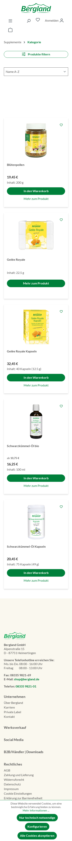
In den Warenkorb (36, 191)
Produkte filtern (36, 54)
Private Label (12, 712)
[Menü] (10, 20)
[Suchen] (28, 20)
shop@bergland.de (26, 679)
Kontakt (9, 716)
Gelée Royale (16, 259)
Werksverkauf (15, 727)
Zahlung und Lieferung (19, 775)
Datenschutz (12, 784)
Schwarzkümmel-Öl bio (23, 446)
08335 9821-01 (26, 686)
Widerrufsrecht (14, 779)
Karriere (9, 707)
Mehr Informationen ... (36, 810)
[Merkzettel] (37, 20)
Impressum (11, 789)
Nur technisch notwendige (37, 817)
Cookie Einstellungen (18, 793)
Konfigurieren (37, 826)
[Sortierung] (36, 71)
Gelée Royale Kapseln (22, 351)
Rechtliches (13, 764)
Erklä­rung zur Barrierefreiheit (23, 798)
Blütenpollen (15, 164)
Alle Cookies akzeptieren (37, 835)
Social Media (13, 739)
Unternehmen (14, 696)
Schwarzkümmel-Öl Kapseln (26, 546)
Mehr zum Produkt (36, 198)
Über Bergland (13, 702)
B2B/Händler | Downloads (23, 752)
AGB (7, 770)
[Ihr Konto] (54, 20)
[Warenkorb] (10, 30)
